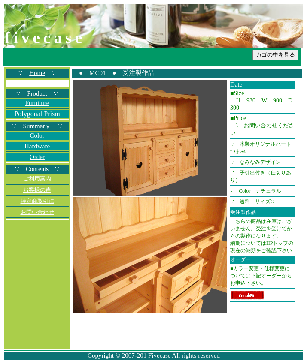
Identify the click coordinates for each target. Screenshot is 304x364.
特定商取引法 (37, 201)
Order (37, 156)
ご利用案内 (37, 178)
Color (37, 135)
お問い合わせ (37, 212)
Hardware (37, 146)
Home (37, 72)
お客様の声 (37, 190)
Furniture (37, 102)
